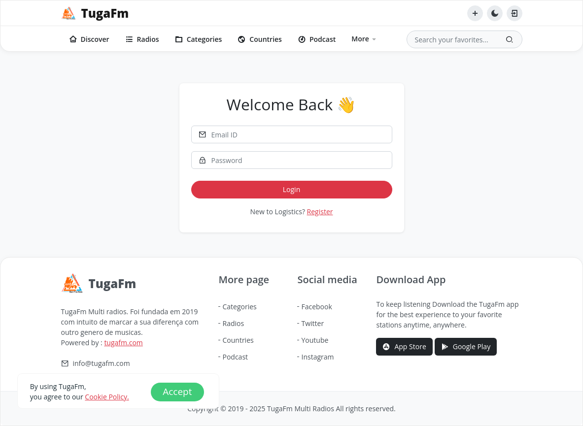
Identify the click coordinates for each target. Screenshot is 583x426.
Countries (260, 39)
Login (291, 189)
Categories (198, 39)
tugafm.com (123, 342)
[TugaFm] (95, 13)
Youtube (314, 340)
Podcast (317, 39)
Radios (142, 39)
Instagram (317, 356)
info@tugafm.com (101, 363)
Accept (177, 391)
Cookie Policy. (107, 396)
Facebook (316, 306)
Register (320, 211)
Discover (89, 39)
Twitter (312, 323)
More (360, 38)
